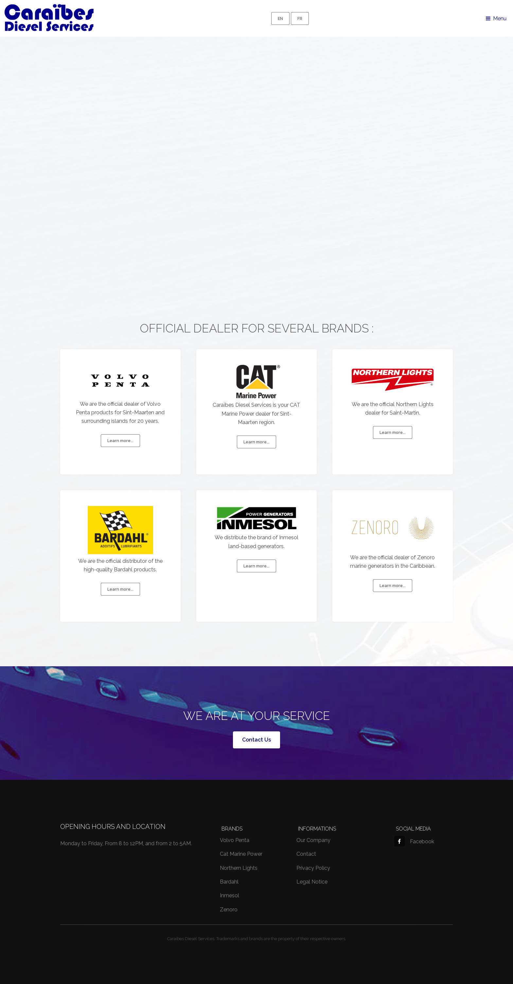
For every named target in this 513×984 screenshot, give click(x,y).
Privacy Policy (313, 868)
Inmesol (229, 895)
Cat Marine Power (241, 854)
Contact (306, 854)
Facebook (414, 841)
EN (280, 18)
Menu (499, 18)
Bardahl (229, 882)
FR (299, 18)
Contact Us (256, 740)
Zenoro (229, 909)
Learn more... (120, 440)
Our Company (313, 840)
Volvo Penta (234, 840)
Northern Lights (238, 868)
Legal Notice (311, 882)
